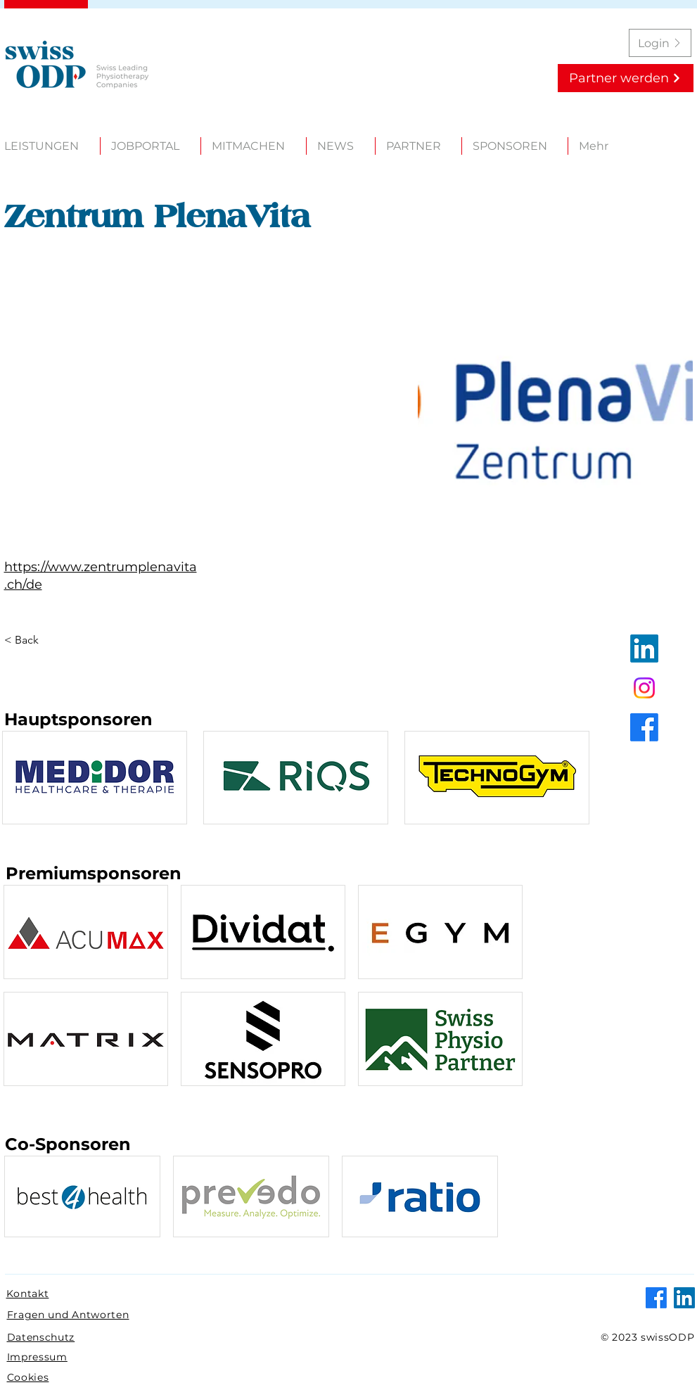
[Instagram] (644, 688)
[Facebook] (644, 727)
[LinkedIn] (644, 648)
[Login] (660, 43)
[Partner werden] (625, 78)
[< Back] (31, 640)
